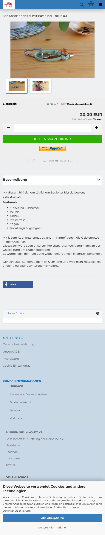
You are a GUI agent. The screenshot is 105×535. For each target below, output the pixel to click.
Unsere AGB (11, 351)
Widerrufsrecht (20, 402)
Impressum (11, 358)
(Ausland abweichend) (79, 104)
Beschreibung (15, 180)
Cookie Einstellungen (17, 365)
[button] (8, 128)
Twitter (10, 465)
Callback (16, 418)
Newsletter (13, 445)
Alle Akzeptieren (52, 518)
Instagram (13, 458)
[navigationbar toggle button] (100, 4)
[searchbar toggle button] (81, 4)
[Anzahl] (52, 128)
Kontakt (15, 410)
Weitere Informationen (52, 527)
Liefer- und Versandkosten (28, 394)
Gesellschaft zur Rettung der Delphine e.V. (35, 439)
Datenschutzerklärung (17, 510)
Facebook (12, 452)
